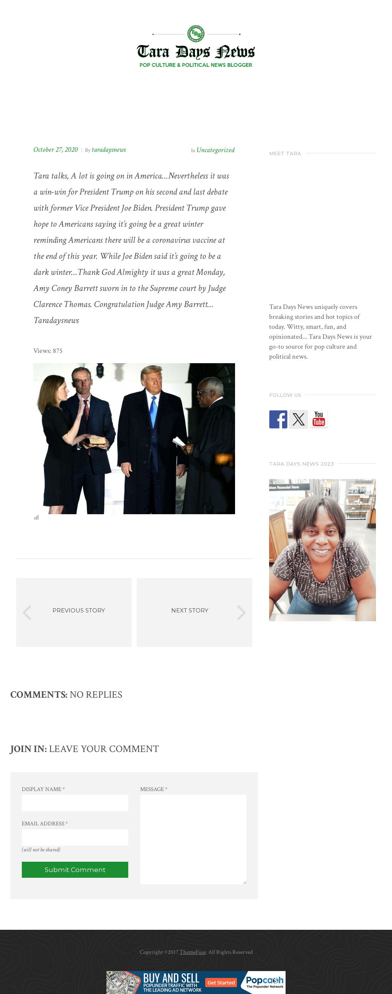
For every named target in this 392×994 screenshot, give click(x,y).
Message (154, 789)
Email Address (45, 823)
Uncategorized (215, 150)
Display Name (43, 789)
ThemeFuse (193, 952)
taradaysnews (108, 149)
